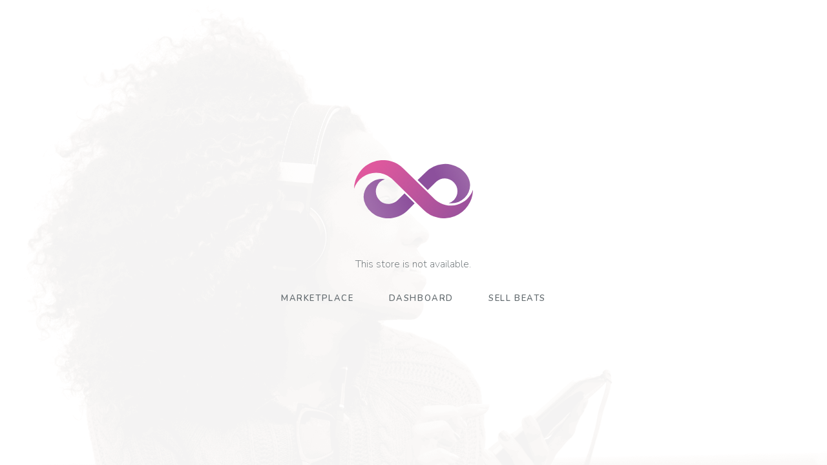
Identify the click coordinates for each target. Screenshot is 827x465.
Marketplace (317, 298)
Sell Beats (517, 298)
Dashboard (421, 298)
